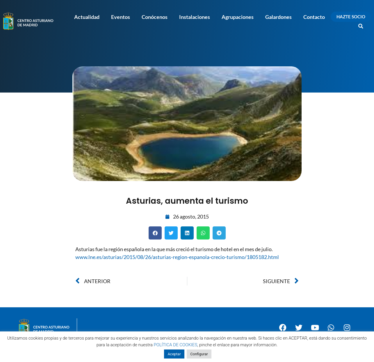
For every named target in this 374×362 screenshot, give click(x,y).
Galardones (278, 17)
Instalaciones (194, 17)
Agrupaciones (238, 17)
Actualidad (86, 17)
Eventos (120, 17)
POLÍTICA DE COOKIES (175, 344)
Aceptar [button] (174, 354)
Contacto (314, 17)
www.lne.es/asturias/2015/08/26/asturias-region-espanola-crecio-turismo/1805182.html (177, 257)
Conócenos (155, 17)
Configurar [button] (199, 354)
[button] (361, 26)
